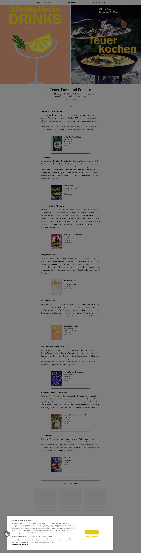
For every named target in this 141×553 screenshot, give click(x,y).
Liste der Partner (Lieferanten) (20, 544)
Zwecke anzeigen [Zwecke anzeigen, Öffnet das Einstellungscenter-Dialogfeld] (92, 536)
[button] (7, 534)
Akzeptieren (92, 532)
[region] (60, 533)
